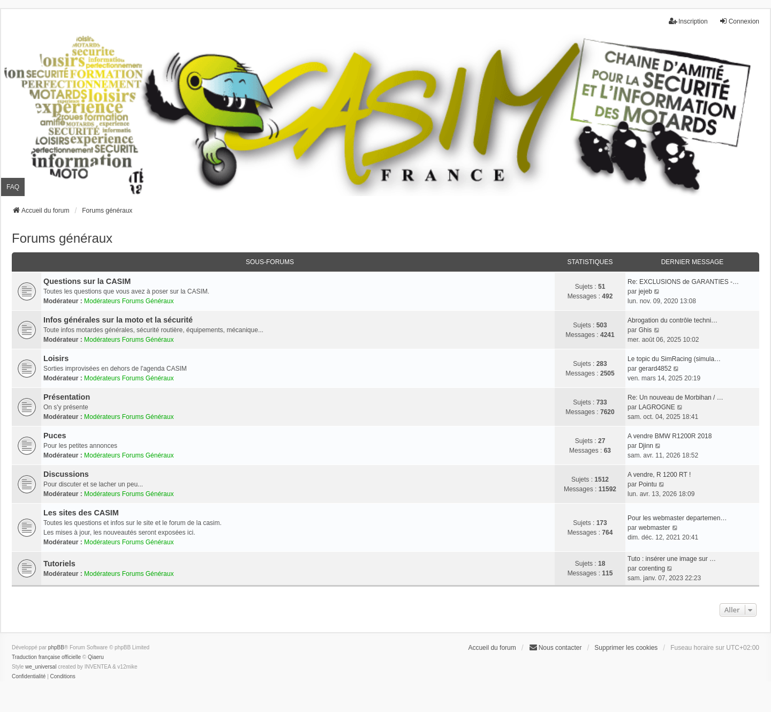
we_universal (40, 667)
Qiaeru (96, 657)
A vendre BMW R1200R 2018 (670, 436)
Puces (54, 435)
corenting (652, 568)
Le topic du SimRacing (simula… (674, 359)
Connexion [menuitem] (739, 21)
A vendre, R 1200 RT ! (659, 474)
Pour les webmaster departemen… (677, 518)
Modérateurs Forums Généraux (128, 301)
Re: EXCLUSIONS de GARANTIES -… (683, 282)
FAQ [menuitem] (12, 187)
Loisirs (56, 358)
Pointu (648, 484)
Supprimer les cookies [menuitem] (625, 647)
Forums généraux (62, 238)
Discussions (66, 474)
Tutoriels (59, 563)
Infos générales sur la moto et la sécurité (118, 320)
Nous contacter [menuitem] (555, 647)
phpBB (56, 647)
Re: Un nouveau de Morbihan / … (675, 397)
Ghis (645, 330)
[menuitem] (29, 676)
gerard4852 (655, 368)
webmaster (654, 527)
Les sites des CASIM (81, 512)
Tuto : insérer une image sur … (672, 559)
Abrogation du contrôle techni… (672, 320)
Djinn (646, 445)
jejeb (645, 291)
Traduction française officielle (46, 657)
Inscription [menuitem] (688, 21)
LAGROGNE (657, 407)
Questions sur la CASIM (87, 281)
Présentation (66, 397)
